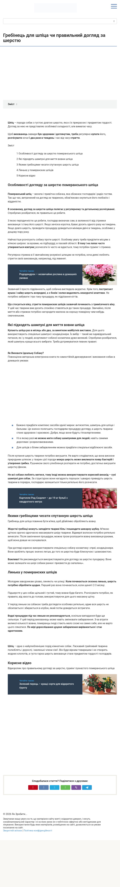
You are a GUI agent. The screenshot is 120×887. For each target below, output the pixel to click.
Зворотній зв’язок (12, 830)
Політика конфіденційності (38, 830)
